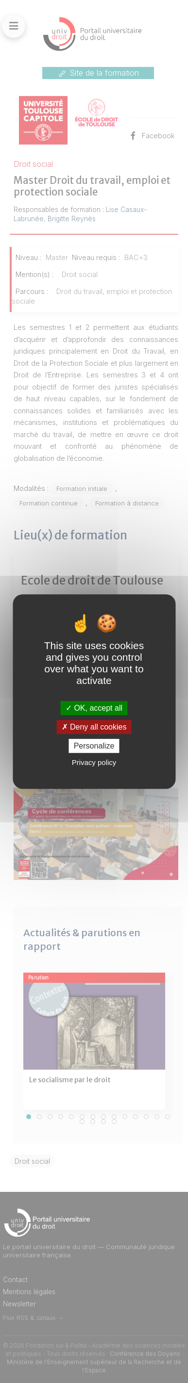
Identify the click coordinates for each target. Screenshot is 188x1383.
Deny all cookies (94, 727)
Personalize (94, 746)
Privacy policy (94, 762)
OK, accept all (94, 708)
